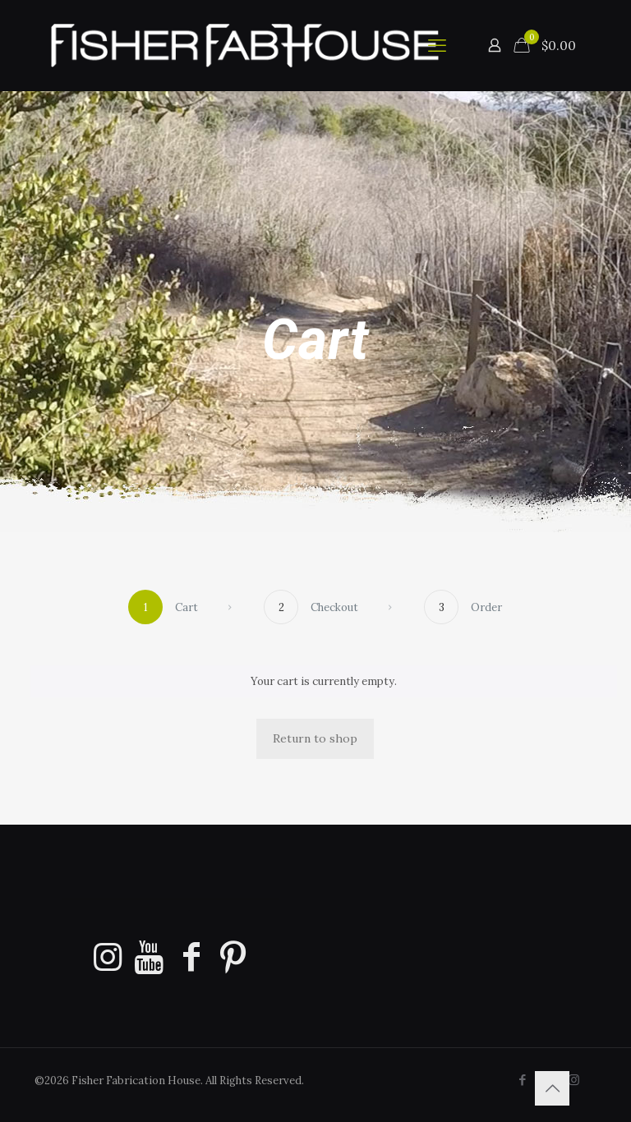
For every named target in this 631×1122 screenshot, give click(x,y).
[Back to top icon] (552, 1088)
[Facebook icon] (522, 1080)
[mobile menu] (437, 45)
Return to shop (315, 738)
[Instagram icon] (574, 1080)
